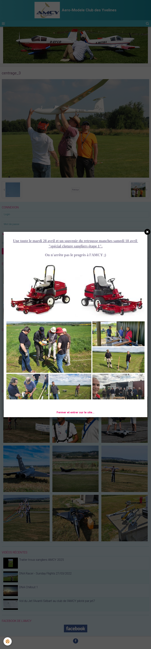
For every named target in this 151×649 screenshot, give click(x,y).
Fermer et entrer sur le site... (75, 412)
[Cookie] (8, 641)
